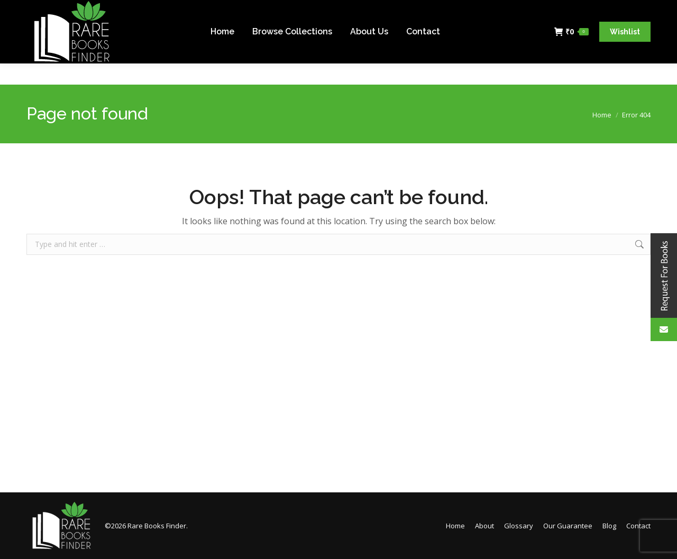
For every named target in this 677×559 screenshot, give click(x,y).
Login (635, 11)
